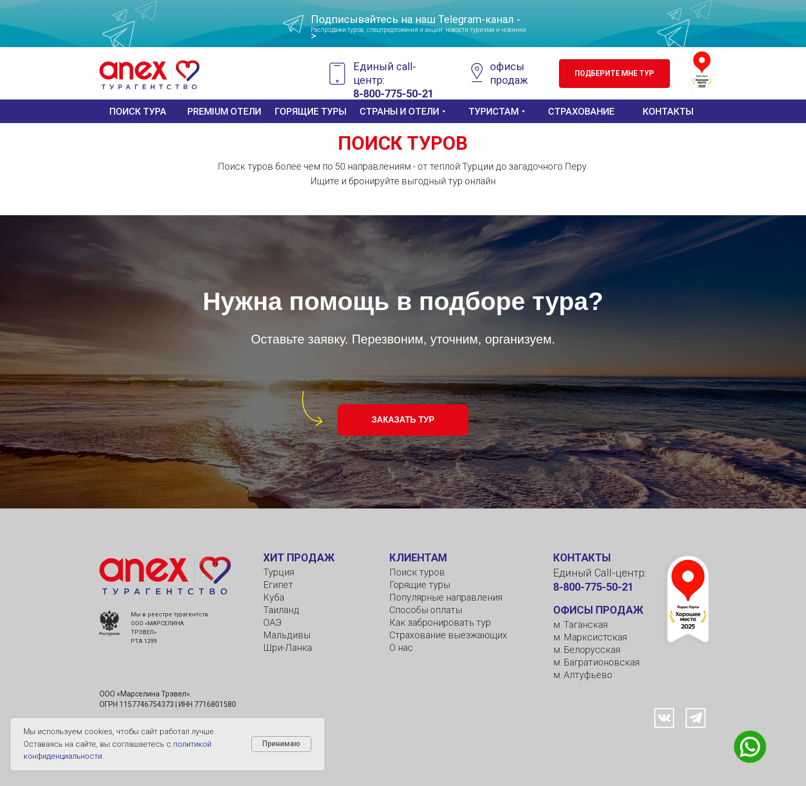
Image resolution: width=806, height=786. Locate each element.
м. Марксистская (590, 637)
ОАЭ (272, 622)
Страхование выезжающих (448, 634)
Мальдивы (286, 634)
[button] (614, 73)
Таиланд (281, 609)
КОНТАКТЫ (582, 557)
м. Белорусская (586, 649)
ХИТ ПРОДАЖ (298, 557)
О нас (401, 647)
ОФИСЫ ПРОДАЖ (598, 610)
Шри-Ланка (287, 647)
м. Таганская (580, 624)
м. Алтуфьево (582, 674)
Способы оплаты (425, 609)
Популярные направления (445, 597)
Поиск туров (417, 572)
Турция (278, 572)
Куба (273, 597)
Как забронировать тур (440, 622)
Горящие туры (419, 584)
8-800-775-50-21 (593, 587)
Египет (278, 584)
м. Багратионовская (596, 662)
